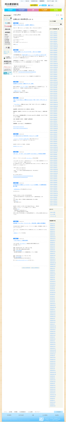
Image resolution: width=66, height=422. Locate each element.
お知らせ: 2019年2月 (53, 59)
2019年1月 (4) (52, 257)
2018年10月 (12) (53, 262)
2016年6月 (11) (52, 314)
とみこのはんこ (17, 104)
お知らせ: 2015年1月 (53, 145)
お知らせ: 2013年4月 (53, 184)
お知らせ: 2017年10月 (54, 83)
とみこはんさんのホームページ (22, 260)
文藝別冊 (7, 35)
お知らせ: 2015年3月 (53, 141)
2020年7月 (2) (52, 223)
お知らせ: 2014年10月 (54, 150)
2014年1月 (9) (52, 368)
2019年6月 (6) (52, 247)
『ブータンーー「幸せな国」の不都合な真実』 (21, 138)
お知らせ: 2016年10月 (54, 106)
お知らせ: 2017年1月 (53, 100)
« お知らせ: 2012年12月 (26, 267)
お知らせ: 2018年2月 (53, 78)
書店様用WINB (34, 1)
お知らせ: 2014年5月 (53, 160)
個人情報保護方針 (22, 412)
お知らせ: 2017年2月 (53, 98)
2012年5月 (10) (52, 405)
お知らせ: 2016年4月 (53, 117)
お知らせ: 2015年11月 (54, 126)
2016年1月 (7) (52, 324)
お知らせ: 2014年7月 (53, 156)
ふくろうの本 (7, 36)
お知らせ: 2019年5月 (53, 54)
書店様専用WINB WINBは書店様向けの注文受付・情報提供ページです (7, 62)
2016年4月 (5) (52, 318)
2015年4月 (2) (52, 340)
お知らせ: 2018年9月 (53, 69)
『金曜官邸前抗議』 (16, 189)
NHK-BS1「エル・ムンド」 (18, 146)
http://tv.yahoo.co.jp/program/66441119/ (20, 128)
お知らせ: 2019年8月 (53, 50)
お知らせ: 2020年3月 (53, 39)
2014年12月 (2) (52, 348)
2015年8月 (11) (52, 333)
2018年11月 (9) (52, 260)
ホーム (21, 1)
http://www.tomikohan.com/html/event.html (20, 177)
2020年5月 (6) (52, 227)
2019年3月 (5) (52, 253)
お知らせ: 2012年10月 (54, 195)
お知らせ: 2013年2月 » (35, 267)
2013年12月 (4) (52, 370)
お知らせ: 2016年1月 (53, 122)
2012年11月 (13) (53, 394)
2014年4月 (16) (52, 363)
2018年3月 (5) (52, 275)
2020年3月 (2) (52, 231)
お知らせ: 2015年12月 (54, 124)
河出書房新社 (11, 5)
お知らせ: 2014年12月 (54, 147)
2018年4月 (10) (52, 273)
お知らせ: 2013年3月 (53, 186)
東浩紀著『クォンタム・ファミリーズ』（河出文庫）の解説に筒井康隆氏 (29, 223)
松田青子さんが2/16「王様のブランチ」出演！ (23, 83)
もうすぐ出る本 (21, 10)
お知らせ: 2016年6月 (53, 113)
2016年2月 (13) (52, 322)
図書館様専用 (42, 1)
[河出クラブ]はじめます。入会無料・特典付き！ (24, 24)
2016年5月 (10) (52, 316)
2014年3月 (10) (52, 364)
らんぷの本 (7, 38)
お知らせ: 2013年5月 (53, 182)
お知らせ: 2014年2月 (53, 165)
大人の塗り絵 (44, 10)
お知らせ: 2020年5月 (53, 35)
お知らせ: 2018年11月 (54, 65)
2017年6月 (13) (52, 292)
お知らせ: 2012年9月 (53, 197)
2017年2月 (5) (52, 299)
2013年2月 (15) (52, 389)
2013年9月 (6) (52, 376)
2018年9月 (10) (52, 264)
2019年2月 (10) (52, 255)
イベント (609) (52, 214)
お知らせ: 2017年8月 (53, 87)
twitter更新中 (43, 5)
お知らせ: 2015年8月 (53, 132)
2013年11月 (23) (53, 372)
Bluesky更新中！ (51, 5)
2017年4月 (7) (52, 296)
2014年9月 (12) (52, 353)
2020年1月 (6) (52, 234)
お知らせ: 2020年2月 (53, 41)
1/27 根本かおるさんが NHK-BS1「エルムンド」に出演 (25, 135)
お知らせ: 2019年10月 (54, 46)
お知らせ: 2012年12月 (54, 191)
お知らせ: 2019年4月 (53, 56)
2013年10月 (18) (53, 374)
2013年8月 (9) (52, 377)
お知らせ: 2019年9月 (53, 48)
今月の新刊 (10, 10)
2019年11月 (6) (52, 238)
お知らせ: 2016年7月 (53, 111)
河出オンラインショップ (7, 68)
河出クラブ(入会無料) (50, 1)
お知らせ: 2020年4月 (53, 37)
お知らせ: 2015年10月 (54, 128)
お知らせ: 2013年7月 (53, 178)
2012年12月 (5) (52, 392)
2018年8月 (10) (52, 266)
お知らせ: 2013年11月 (54, 171)
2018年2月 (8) (52, 277)
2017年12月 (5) (52, 281)
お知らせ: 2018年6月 (53, 74)
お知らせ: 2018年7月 (53, 72)
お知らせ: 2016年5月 (53, 115)
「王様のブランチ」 (17, 90)
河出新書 (7, 32)
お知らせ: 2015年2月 (53, 143)
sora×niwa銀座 (19, 250)
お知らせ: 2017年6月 (53, 91)
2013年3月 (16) (52, 387)
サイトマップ (37, 412)
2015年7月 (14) (52, 335)
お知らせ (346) (52, 212)
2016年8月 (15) (52, 311)
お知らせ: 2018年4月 (53, 76)
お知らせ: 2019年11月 (54, 44)
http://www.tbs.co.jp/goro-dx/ (18, 126)
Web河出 (27, 1)
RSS (56, 1)
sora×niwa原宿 (18, 256)
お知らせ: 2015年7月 (53, 134)
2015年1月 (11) (52, 346)
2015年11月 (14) (53, 327)
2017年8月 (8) (52, 288)
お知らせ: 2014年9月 (53, 152)
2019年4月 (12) (52, 251)
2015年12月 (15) (53, 325)
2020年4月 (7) (52, 229)
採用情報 (15, 412)
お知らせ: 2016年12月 (54, 102)
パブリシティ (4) (53, 216)
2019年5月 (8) (52, 249)
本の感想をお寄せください (7, 57)
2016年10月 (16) (53, 307)
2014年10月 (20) (53, 351)
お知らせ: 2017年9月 (53, 85)
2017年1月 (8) (52, 301)
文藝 (33, 10)
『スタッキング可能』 (24, 86)
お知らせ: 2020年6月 (53, 33)
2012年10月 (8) (52, 396)
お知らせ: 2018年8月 (53, 70)
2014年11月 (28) (53, 350)
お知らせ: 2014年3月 (53, 163)
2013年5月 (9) (52, 383)
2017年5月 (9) (52, 294)
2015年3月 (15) (52, 342)
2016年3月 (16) (52, 320)
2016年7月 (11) (52, 312)
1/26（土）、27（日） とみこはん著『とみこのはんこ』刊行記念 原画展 (29, 153)
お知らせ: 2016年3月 (53, 119)
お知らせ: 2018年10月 (54, 67)
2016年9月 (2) (52, 309)
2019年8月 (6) (52, 244)
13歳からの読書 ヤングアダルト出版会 (7, 73)
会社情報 (10, 412)
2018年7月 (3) (52, 268)
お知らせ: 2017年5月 (53, 93)
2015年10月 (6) (52, 329)
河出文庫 (7, 29)
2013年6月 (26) (52, 381)
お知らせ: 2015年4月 (53, 139)
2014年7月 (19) (52, 357)
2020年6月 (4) (52, 225)
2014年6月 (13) (52, 359)
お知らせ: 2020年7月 (53, 31)
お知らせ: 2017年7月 (53, 89)
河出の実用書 (7, 41)
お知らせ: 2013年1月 (53, 189)
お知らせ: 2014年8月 (53, 154)
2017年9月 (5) (52, 286)
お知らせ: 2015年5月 (53, 137)
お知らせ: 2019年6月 (53, 52)
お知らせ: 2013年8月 (53, 176)
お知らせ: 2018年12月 (54, 63)
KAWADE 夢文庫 (7, 44)
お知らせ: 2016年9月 (53, 108)
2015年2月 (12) (52, 344)
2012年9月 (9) (52, 398)
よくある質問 (30, 412)
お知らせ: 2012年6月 (53, 202)
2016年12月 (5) (52, 303)
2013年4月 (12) (52, 385)
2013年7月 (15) (52, 379)
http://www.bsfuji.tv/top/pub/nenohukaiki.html (27, 71)
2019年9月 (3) (52, 242)
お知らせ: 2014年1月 (53, 167)
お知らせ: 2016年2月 (53, 121)
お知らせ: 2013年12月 (54, 169)
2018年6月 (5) (52, 270)
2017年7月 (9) (52, 290)
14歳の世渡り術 (7, 42)
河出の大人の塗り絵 (7, 26)
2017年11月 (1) (52, 283)
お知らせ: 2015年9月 (53, 130)
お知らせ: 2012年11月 (54, 193)
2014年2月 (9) (52, 366)
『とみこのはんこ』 (29, 158)
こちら (17, 44)
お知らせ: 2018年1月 (53, 80)
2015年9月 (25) (52, 331)
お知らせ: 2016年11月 (54, 104)
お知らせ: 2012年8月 (53, 199)
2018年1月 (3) (52, 279)
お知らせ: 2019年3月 (53, 57)
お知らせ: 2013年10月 (54, 173)
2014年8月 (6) (52, 355)
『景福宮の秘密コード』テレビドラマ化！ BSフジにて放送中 (27, 51)
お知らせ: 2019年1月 (53, 61)
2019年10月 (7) (52, 240)
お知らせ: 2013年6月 (53, 180)
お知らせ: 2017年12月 (54, 82)
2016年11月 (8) (52, 305)
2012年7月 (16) (52, 402)
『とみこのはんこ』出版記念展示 (20, 240)
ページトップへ (52, 412)
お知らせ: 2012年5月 (53, 204)
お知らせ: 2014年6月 (53, 158)
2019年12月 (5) (52, 236)
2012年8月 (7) (52, 400)
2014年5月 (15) (52, 361)
